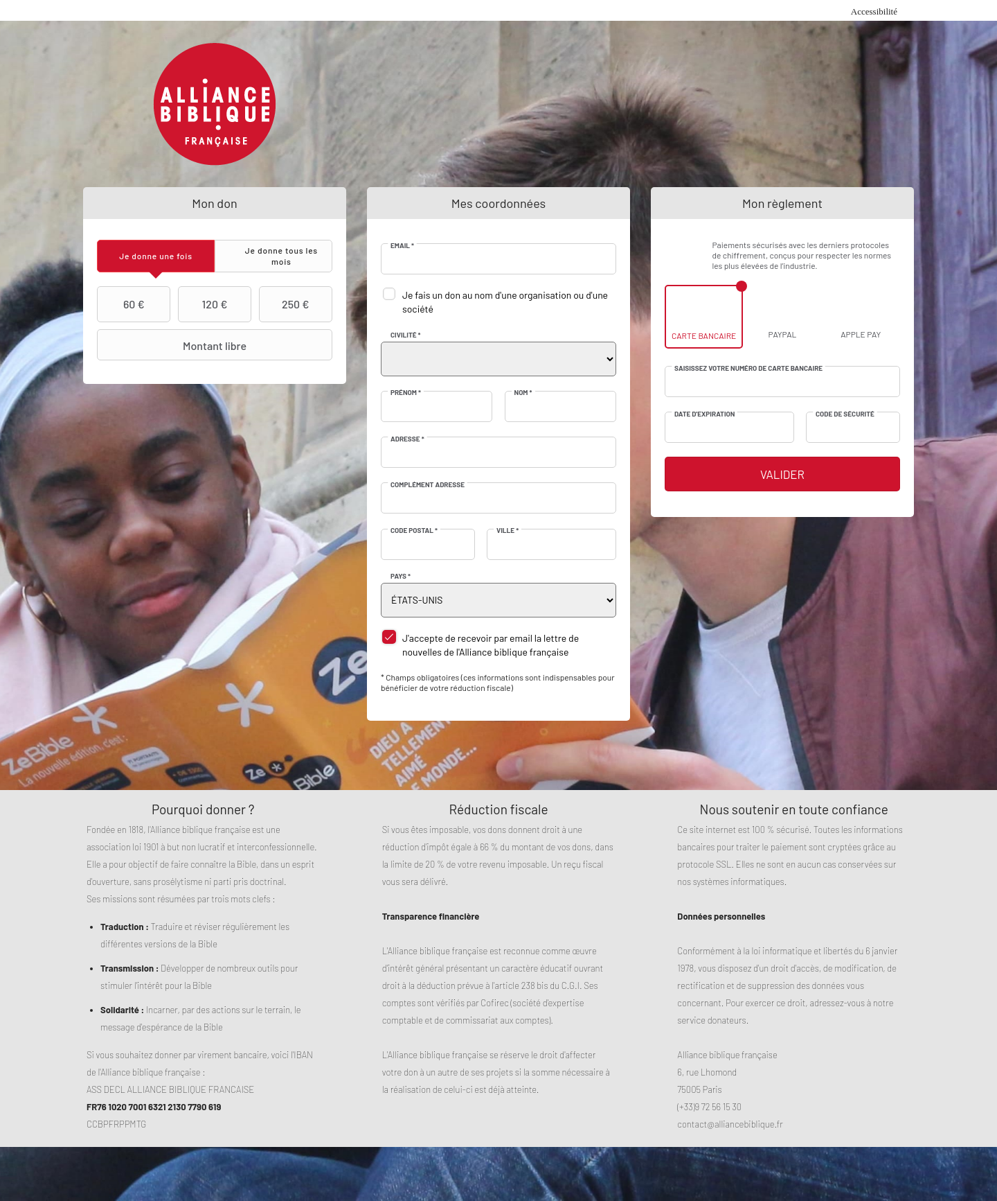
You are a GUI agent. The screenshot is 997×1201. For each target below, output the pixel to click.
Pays (400, 576)
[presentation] (156, 256)
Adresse (407, 439)
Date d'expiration (704, 414)
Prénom (405, 392)
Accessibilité (874, 11)
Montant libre (173, 345)
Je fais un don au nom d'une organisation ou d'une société (505, 302)
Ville (507, 530)
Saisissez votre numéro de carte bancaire (748, 368)
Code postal (414, 530)
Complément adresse (427, 484)
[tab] (156, 256)
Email (402, 245)
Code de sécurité (845, 414)
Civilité (405, 335)
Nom (523, 392)
